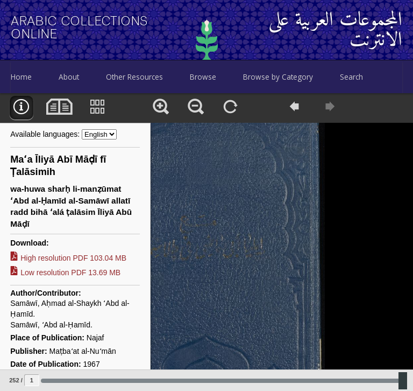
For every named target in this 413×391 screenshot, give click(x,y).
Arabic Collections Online (79, 27)
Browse (203, 77)
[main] (206, 242)
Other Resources (134, 77)
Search (351, 77)
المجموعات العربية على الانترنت (335, 31)
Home (21, 77)
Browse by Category (278, 77)
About (69, 77)
